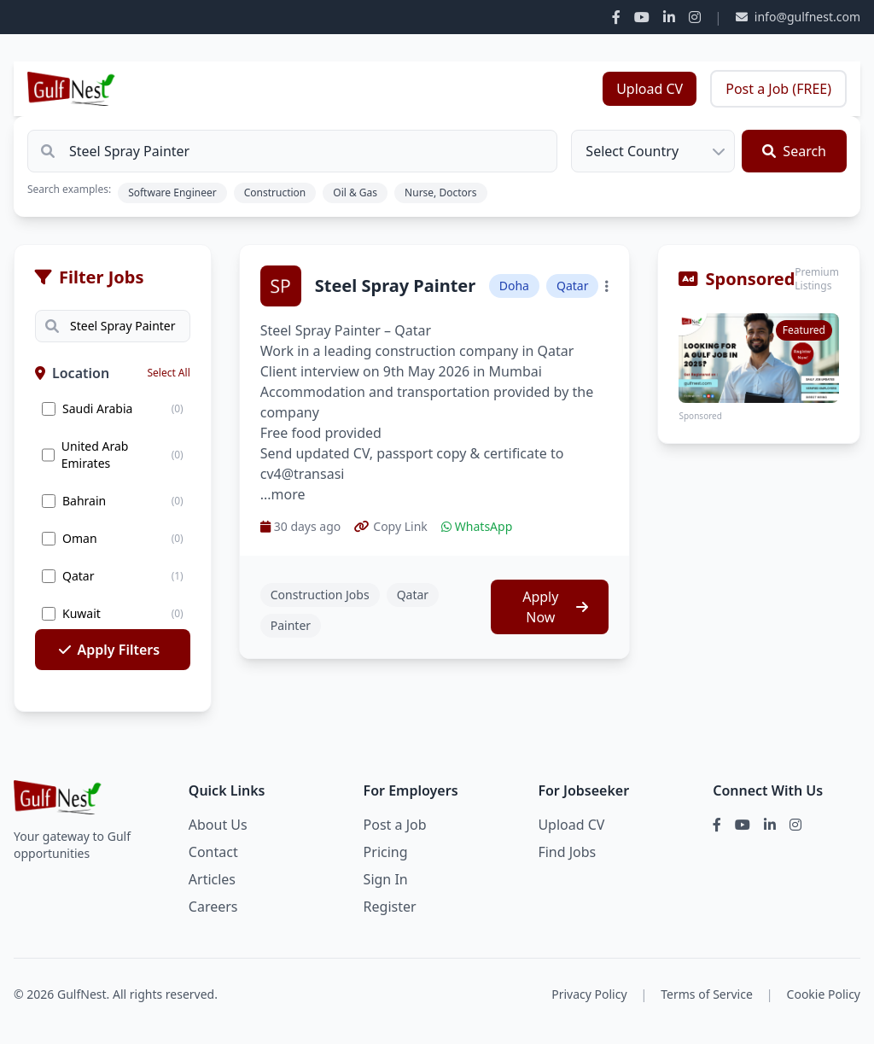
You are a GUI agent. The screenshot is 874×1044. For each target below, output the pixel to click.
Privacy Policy (588, 994)
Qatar (78, 576)
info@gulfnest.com (798, 17)
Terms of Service (707, 994)
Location (72, 373)
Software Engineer (172, 192)
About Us (218, 824)
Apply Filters (109, 649)
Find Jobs (567, 852)
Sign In (386, 879)
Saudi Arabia (97, 408)
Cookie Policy (823, 994)
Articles (212, 879)
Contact (213, 852)
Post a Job (395, 824)
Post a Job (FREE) (778, 88)
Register (390, 906)
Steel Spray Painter (395, 285)
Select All (168, 373)
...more (283, 494)
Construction (275, 192)
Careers (213, 906)
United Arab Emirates (95, 454)
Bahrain (84, 501)
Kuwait (81, 613)
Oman (79, 538)
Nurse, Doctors (440, 192)
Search (794, 151)
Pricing (386, 852)
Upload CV (649, 88)
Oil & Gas (355, 192)
